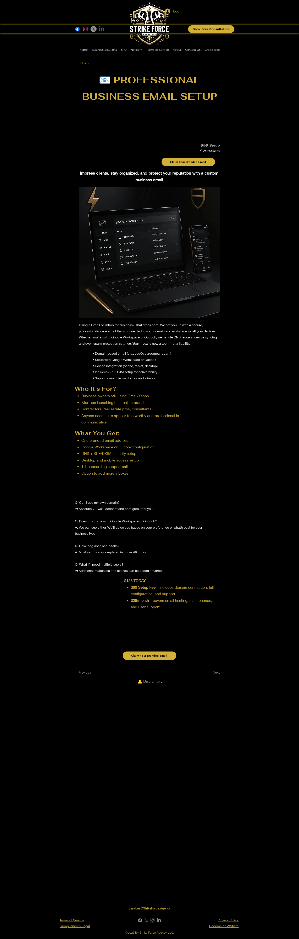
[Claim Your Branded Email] (188, 162)
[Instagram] (85, 29)
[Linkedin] (102, 29)
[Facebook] (77, 29)
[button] (104, 50)
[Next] (209, 673)
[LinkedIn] (158, 920)
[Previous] (92, 673)
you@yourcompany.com (152, 353)
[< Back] (93, 63)
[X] (94, 29)
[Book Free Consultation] (211, 29)
